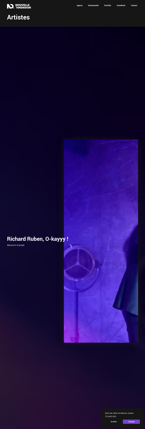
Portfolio (107, 5)
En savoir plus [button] (110, 416)
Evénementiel (93, 5)
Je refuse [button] (114, 422)
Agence (79, 5)
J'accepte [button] (131, 422)
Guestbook (121, 5)
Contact (134, 5)
